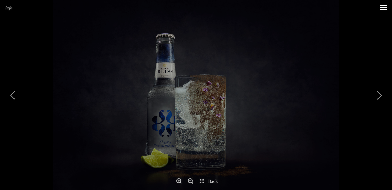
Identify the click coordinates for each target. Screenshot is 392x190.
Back (213, 181)
